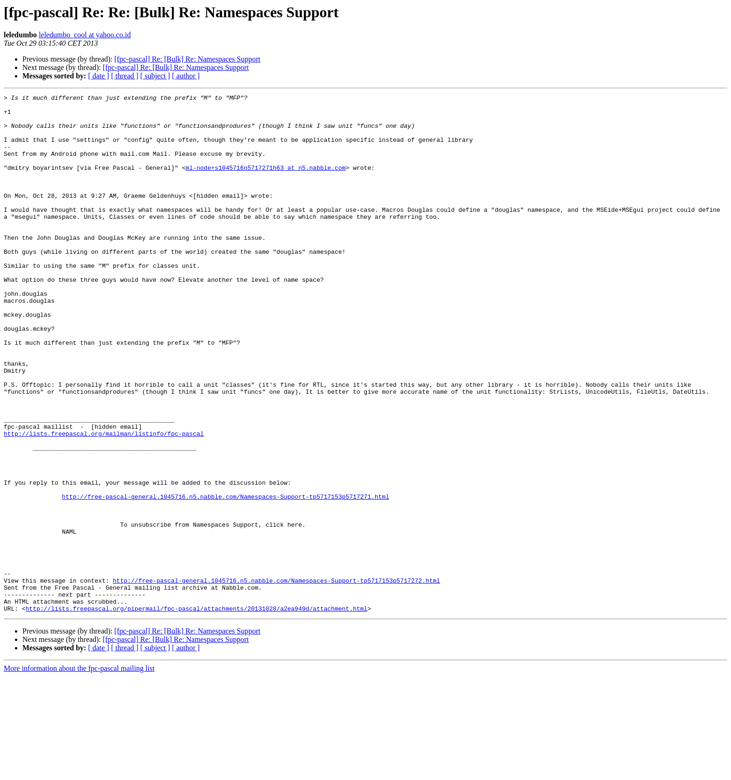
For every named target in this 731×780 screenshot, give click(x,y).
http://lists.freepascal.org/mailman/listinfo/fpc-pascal (104, 502)
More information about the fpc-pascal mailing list (79, 772)
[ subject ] (155, 76)
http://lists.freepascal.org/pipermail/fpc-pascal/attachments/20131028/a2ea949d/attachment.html (196, 712)
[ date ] (98, 76)
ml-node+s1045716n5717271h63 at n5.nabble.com (265, 183)
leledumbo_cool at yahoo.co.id (85, 35)
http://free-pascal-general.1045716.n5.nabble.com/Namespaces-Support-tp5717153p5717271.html (225, 577)
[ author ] (186, 76)
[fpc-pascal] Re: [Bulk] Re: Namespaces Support (187, 59)
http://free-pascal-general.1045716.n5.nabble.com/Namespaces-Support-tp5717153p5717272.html (276, 678)
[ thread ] (124, 76)
